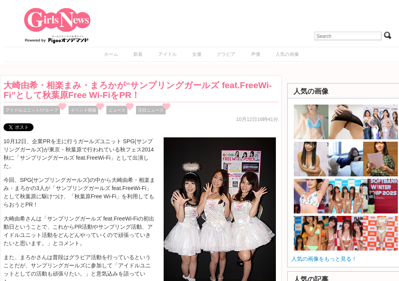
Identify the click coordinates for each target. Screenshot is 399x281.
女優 (196, 54)
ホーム (111, 54)
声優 (255, 54)
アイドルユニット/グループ (31, 110)
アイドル (167, 54)
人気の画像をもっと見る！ (324, 259)
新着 (138, 54)
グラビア (226, 54)
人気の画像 (287, 54)
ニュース (116, 110)
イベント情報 (83, 110)
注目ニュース (151, 110)
